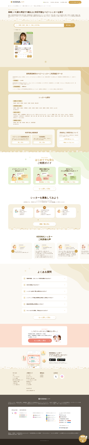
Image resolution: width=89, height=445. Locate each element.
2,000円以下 (21, 116)
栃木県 (18, 103)
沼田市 (33, 108)
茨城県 (14, 103)
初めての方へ (46, 2)
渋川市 (40, 108)
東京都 (32, 103)
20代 (62, 116)
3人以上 (66, 114)
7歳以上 (48, 116)
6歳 (45, 116)
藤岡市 (44, 108)
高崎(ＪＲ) (28, 122)
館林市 (37, 108)
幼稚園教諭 (23, 114)
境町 (20, 122)
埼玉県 (25, 103)
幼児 (59, 116)
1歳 (34, 116)
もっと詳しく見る (46, 317)
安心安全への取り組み (55, 2)
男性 (56, 114)
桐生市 (21, 108)
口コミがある (21, 117)
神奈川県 (36, 103)
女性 (59, 114)
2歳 (36, 116)
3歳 (38, 116)
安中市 (51, 108)
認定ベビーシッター (31, 114)
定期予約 (15, 114)
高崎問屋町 (33, 122)
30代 (65, 116)
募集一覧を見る (47, 224)
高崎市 (18, 108)
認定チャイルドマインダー (41, 114)
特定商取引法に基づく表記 (12, 434)
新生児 (52, 116)
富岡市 (47, 108)
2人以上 (62, 114)
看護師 (53, 114)
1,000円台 (71, 114)
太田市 (30, 108)
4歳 (41, 116)
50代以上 (71, 116)
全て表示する (16, 109)
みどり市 (55, 108)
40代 (68, 116)
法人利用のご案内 (63, 2)
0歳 (31, 116)
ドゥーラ (49, 114)
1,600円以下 (15, 116)
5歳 (43, 116)
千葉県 (29, 103)
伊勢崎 (14, 122)
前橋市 (14, 108)
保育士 (19, 114)
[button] (39, 219)
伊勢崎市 (26, 108)
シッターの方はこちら (75, 2)
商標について (20, 434)
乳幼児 (56, 116)
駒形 (18, 122)
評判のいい (15, 117)
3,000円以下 (27, 116)
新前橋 (23, 122)
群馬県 (21, 103)
